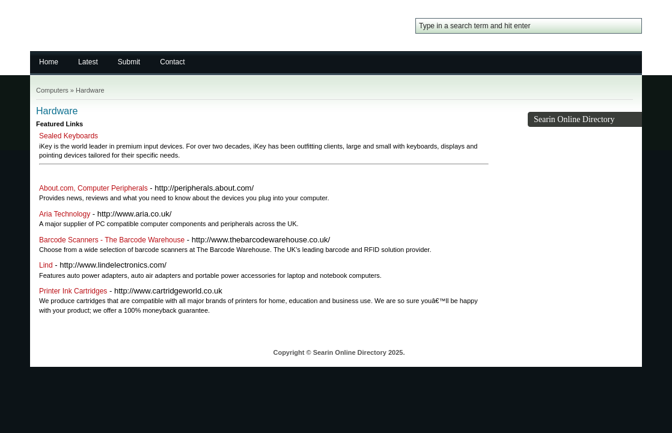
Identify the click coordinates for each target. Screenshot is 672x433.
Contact (172, 62)
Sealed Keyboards (68, 136)
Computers (52, 90)
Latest (88, 62)
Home (48, 62)
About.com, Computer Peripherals (93, 188)
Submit (129, 62)
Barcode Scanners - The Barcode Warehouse (112, 240)
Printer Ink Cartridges (73, 291)
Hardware (90, 90)
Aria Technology (64, 214)
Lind (46, 265)
